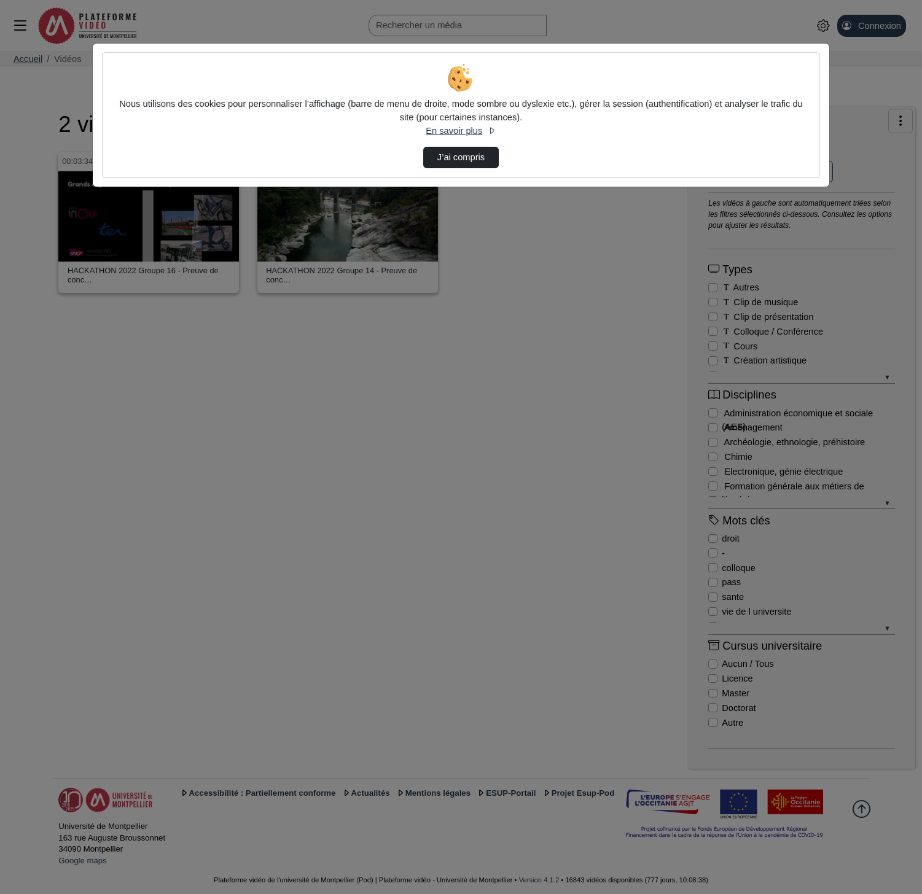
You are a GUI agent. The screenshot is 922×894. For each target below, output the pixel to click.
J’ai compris (461, 157)
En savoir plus (461, 131)
